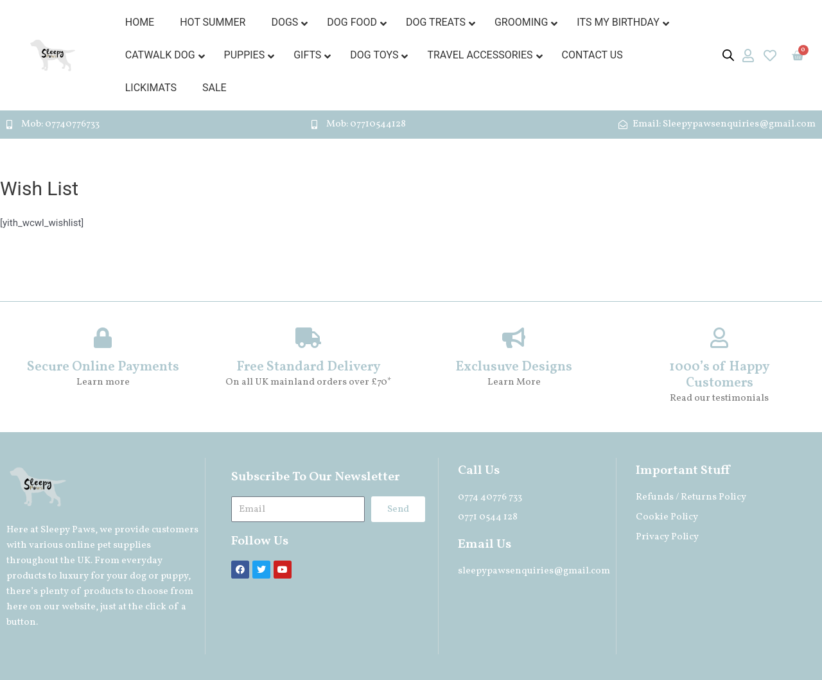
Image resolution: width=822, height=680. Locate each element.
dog (138, 576)
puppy (174, 576)
